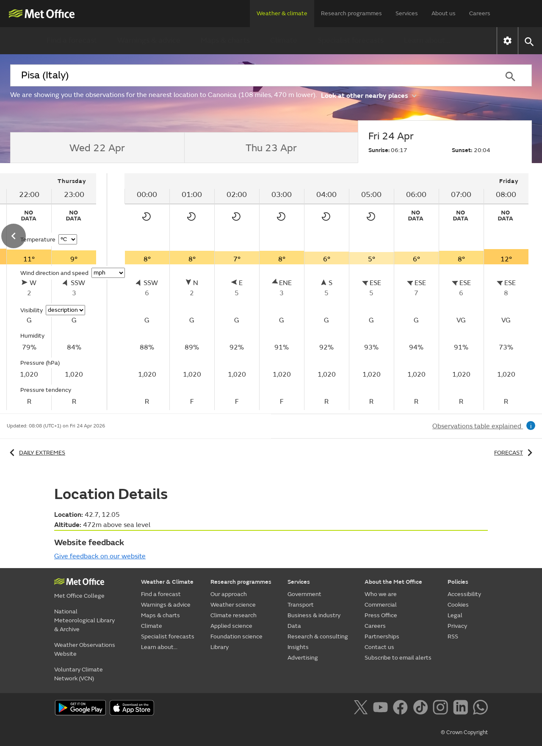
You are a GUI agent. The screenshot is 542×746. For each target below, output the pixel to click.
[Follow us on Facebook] (402, 709)
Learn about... (427, 40)
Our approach (228, 594)
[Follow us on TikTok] (422, 709)
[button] (528, 41)
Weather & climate (282, 13)
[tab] (97, 148)
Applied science (231, 626)
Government (304, 594)
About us (443, 13)
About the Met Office (393, 581)
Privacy (457, 626)
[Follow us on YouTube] (382, 709)
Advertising (303, 657)
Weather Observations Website (84, 649)
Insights (298, 647)
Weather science (233, 604)
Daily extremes (36, 453)
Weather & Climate (167, 581)
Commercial (381, 604)
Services (406, 13)
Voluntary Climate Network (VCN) (78, 674)
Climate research (233, 615)
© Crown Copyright (464, 732)
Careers (479, 13)
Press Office (381, 615)
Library (219, 647)
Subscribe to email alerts (398, 657)
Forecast (514, 453)
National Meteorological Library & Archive (84, 620)
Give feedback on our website (100, 556)
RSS (453, 636)
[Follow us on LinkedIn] (462, 709)
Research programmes (351, 13)
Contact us (379, 647)
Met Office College (79, 595)
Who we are (381, 594)
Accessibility (464, 594)
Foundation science (236, 636)
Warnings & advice (148, 40)
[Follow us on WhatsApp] (480, 709)
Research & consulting (318, 636)
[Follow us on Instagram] (442, 709)
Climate (283, 40)
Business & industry (314, 615)
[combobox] (249, 75)
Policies (458, 581)
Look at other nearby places (368, 95)
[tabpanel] (326, 291)
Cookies (458, 604)
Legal (455, 615)
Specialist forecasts (351, 40)
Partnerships (382, 636)
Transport (301, 604)
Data (294, 626)
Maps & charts (225, 40)
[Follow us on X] (362, 709)
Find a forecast (72, 40)
